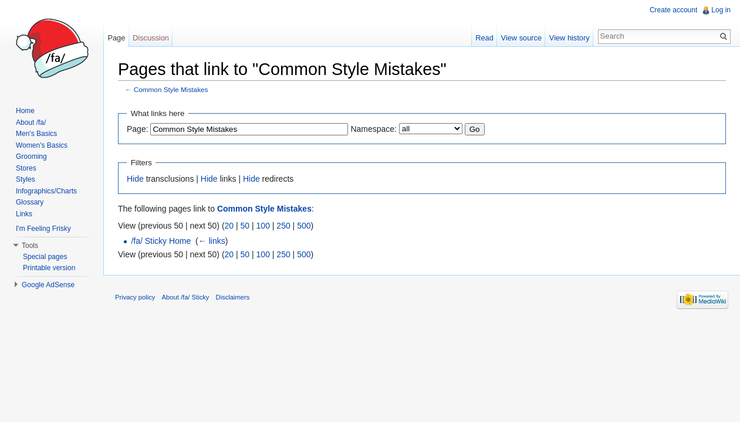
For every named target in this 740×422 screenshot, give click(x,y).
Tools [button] (30, 245)
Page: (137, 129)
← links (211, 241)
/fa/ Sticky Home (161, 241)
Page (116, 37)
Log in (721, 10)
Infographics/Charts (46, 191)
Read (484, 37)
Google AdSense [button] (48, 285)
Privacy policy (135, 297)
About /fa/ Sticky (186, 297)
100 (263, 225)
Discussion (151, 37)
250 (283, 225)
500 (303, 225)
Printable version (49, 268)
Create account (673, 10)
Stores (26, 168)
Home (25, 111)
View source (521, 37)
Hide (135, 178)
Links (24, 214)
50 (245, 225)
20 (229, 225)
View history (569, 37)
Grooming (31, 156)
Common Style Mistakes (171, 89)
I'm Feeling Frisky (43, 228)
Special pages (45, 257)
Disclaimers (233, 297)
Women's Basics (41, 145)
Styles (25, 179)
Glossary (29, 202)
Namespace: (373, 129)
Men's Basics (36, 134)
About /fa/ (31, 122)
